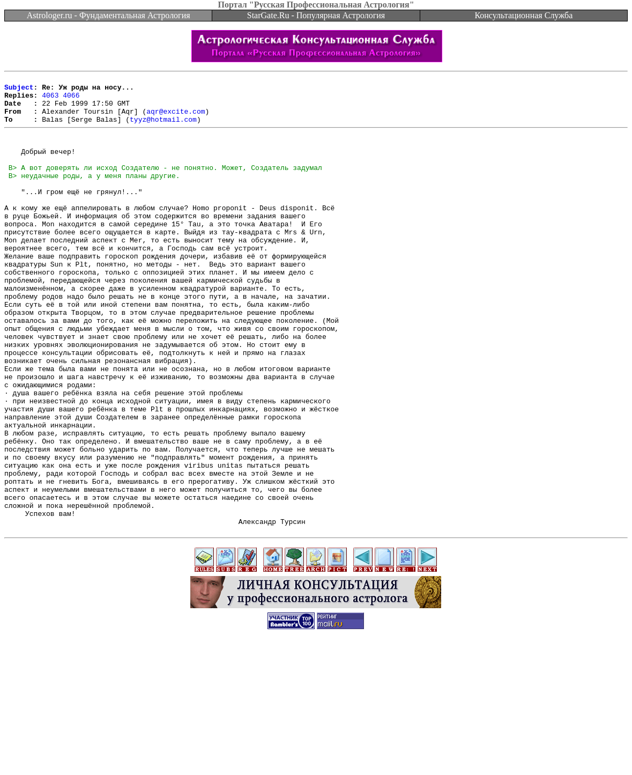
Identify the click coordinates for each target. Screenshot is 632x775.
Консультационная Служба (523, 15)
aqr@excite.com (175, 119)
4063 (50, 100)
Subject (19, 90)
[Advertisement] (316, 751)
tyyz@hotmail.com (163, 129)
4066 (71, 100)
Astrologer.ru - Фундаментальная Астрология (108, 15)
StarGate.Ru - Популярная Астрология (316, 15)
